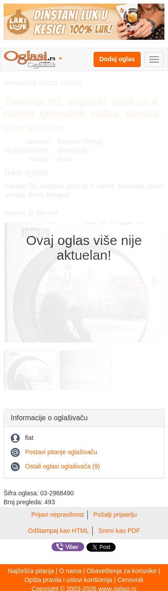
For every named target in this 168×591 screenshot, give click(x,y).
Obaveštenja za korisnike (121, 570)
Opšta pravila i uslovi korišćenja (68, 579)
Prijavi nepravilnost (57, 514)
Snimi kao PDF (119, 530)
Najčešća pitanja (31, 570)
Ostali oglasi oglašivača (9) (62, 466)
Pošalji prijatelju (115, 514)
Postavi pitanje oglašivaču (61, 452)
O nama (70, 570)
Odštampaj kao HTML (58, 530)
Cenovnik (130, 579)
